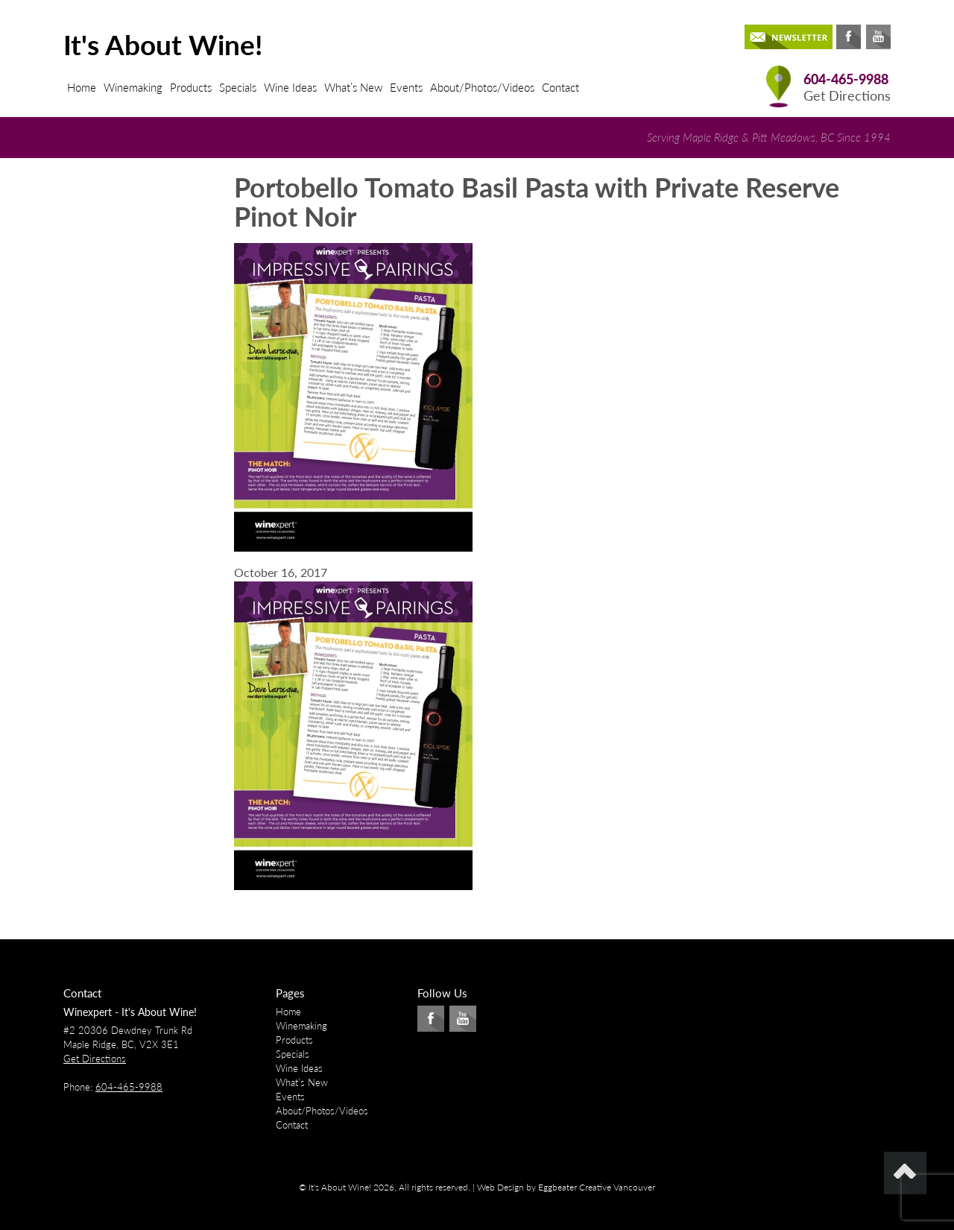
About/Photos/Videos (482, 87)
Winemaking (133, 87)
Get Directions (847, 96)
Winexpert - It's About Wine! (130, 1012)
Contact (560, 87)
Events (406, 87)
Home (81, 87)
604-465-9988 (845, 79)
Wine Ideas (290, 87)
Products (191, 87)
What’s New (353, 87)
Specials (237, 87)
